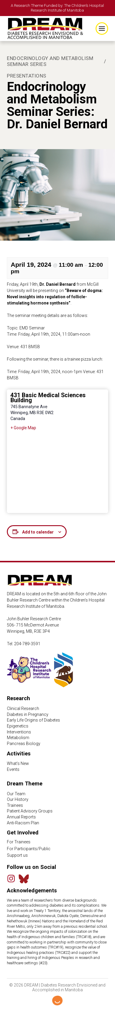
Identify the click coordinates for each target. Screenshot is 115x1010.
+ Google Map (23, 427)
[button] (102, 28)
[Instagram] (11, 879)
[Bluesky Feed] (24, 878)
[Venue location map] (57, 471)
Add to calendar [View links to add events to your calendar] (38, 532)
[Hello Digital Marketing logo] (57, 1000)
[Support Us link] (57, 855)
